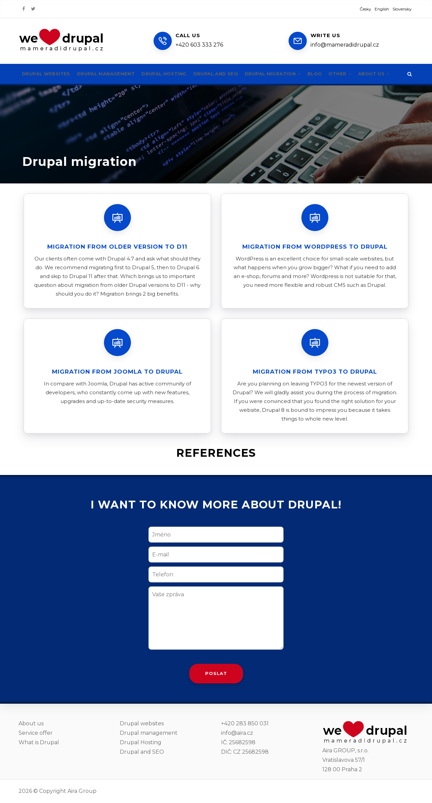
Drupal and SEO (226, 73)
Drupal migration (287, 73)
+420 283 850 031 (245, 723)
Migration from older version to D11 (117, 246)
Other (358, 73)
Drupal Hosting (140, 742)
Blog (331, 73)
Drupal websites (47, 73)
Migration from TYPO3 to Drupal (315, 371)
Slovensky (402, 8)
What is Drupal (39, 742)
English (382, 8)
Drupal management (110, 73)
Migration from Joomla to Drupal (117, 371)
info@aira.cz (237, 733)
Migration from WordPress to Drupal (314, 246)
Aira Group (82, 791)
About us (393, 73)
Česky (365, 8)
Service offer (36, 733)
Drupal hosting (172, 73)
